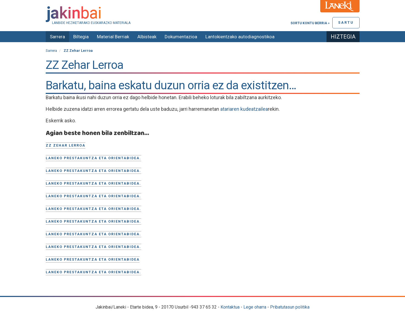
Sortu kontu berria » (310, 23)
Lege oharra (254, 307)
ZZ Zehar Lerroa (65, 145)
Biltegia (81, 36)
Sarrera (57, 36)
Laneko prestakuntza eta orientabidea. (93, 158)
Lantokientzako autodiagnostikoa (239, 36)
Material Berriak (113, 36)
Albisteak (146, 36)
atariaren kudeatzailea (244, 109)
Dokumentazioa (181, 36)
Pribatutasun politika (289, 307)
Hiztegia (343, 36)
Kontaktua (230, 307)
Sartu (346, 22)
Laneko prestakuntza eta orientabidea (93, 259)
